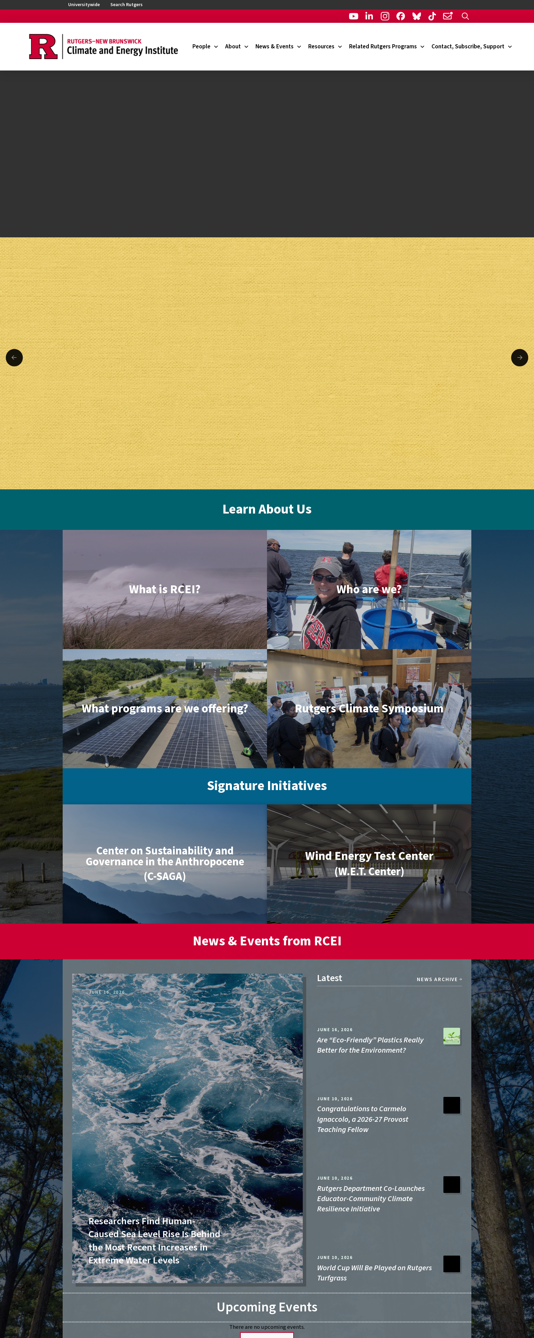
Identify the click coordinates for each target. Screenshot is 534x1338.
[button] (465, 16)
